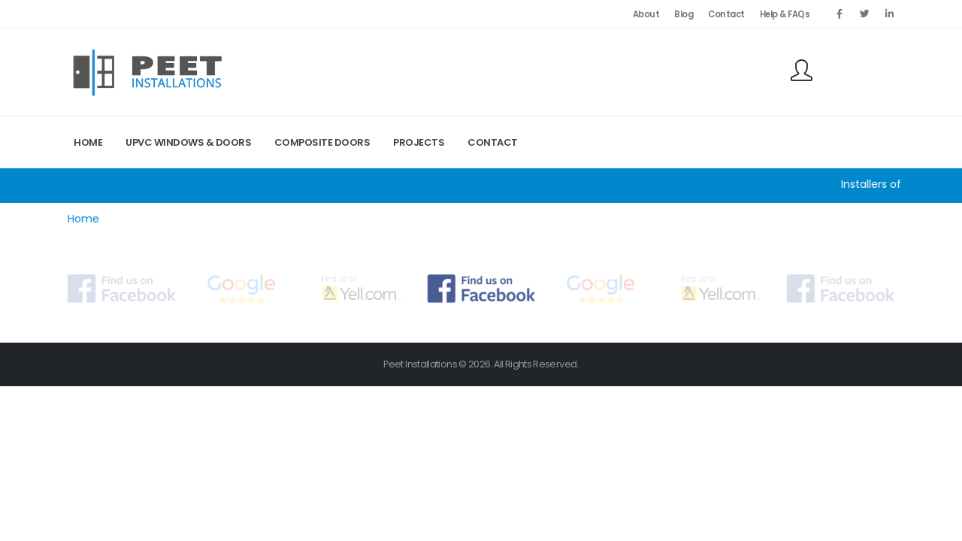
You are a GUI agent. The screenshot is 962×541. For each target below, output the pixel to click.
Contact (726, 14)
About (646, 14)
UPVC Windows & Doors (188, 142)
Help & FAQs (785, 14)
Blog (683, 14)
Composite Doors (322, 142)
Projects (418, 142)
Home (88, 142)
